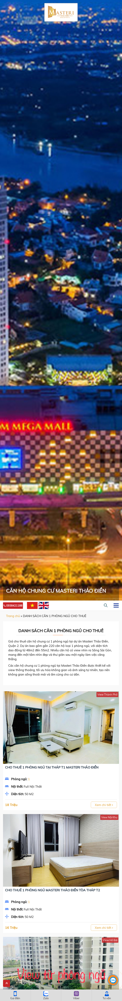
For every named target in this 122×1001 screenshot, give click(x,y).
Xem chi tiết (104, 805)
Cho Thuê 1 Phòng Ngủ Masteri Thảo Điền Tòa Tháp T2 (52, 890)
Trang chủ (13, 616)
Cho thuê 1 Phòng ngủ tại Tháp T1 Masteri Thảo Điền (51, 767)
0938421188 (13, 605)
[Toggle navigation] (116, 605)
